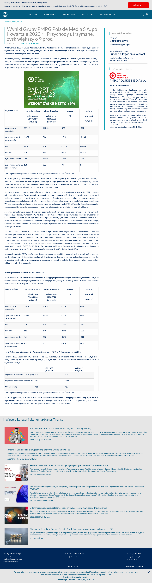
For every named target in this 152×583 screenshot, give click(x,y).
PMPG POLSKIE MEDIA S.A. (31, 43)
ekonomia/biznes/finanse (13, 22)
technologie (108, 14)
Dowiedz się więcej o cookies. (76, 577)
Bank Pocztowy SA (47, 500)
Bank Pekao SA (45, 440)
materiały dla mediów (10, 557)
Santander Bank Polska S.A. (27, 459)
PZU (41, 538)
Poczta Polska (45, 474)
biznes (33, 14)
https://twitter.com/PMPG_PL (132, 122)
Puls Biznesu (45, 517)
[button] (142, 14)
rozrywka (50, 14)
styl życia (87, 14)
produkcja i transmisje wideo (13, 559)
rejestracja (138, 5)
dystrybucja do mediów (11, 561)
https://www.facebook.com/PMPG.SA (125, 127)
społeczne (69, 14)
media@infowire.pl (71, 557)
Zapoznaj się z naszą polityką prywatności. (76, 579)
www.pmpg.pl (115, 120)
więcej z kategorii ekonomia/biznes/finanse (34, 419)
